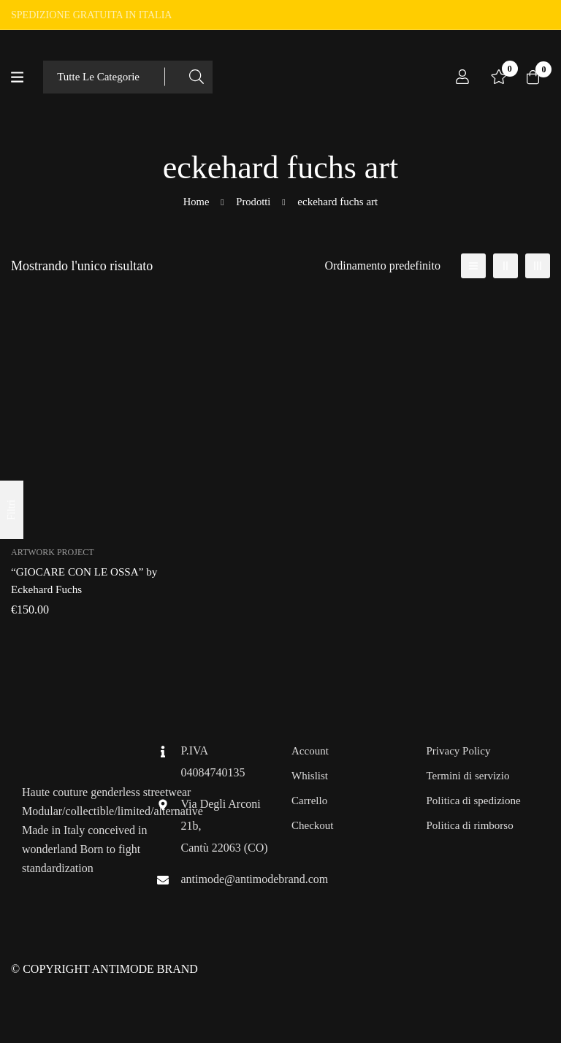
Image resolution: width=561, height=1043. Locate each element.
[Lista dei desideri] (494, 77)
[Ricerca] (200, 77)
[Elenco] (473, 265)
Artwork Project (52, 552)
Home (196, 201)
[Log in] (458, 77)
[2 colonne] (505, 265)
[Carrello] (531, 77)
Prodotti (253, 201)
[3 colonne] (537, 265)
